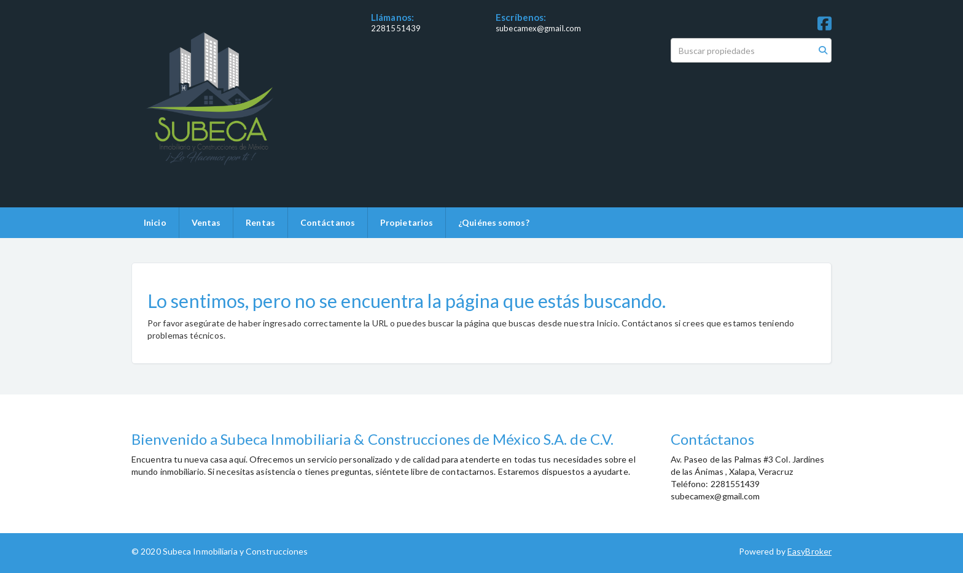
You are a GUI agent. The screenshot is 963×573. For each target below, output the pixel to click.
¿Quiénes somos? (493, 222)
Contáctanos (327, 222)
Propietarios (406, 222)
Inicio (155, 222)
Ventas (206, 222)
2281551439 (396, 28)
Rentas (260, 222)
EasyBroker (809, 551)
